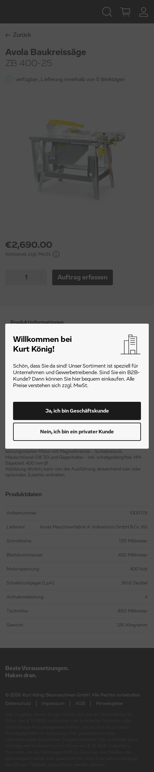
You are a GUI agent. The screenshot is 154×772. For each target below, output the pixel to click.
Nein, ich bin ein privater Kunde (77, 431)
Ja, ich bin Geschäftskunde (77, 411)
